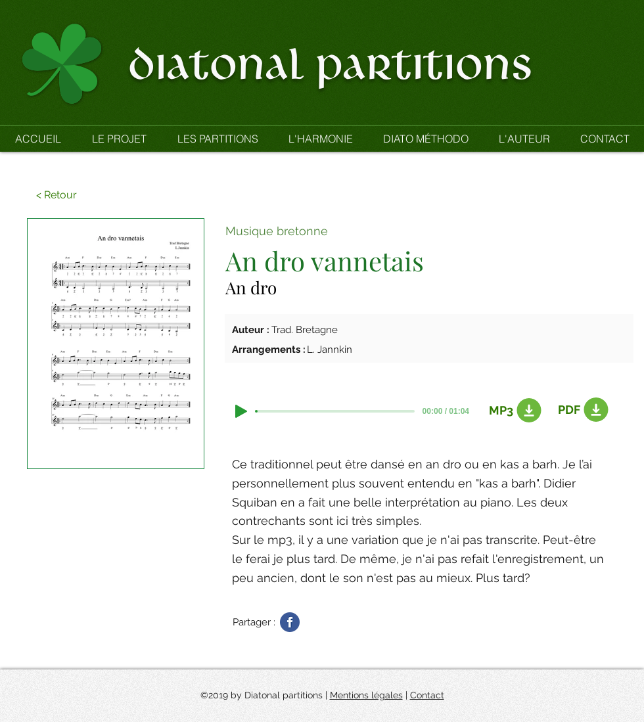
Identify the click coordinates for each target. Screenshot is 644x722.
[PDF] (580, 409)
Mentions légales (366, 695)
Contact (427, 695)
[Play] (241, 411)
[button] (217, 138)
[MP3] (511, 410)
